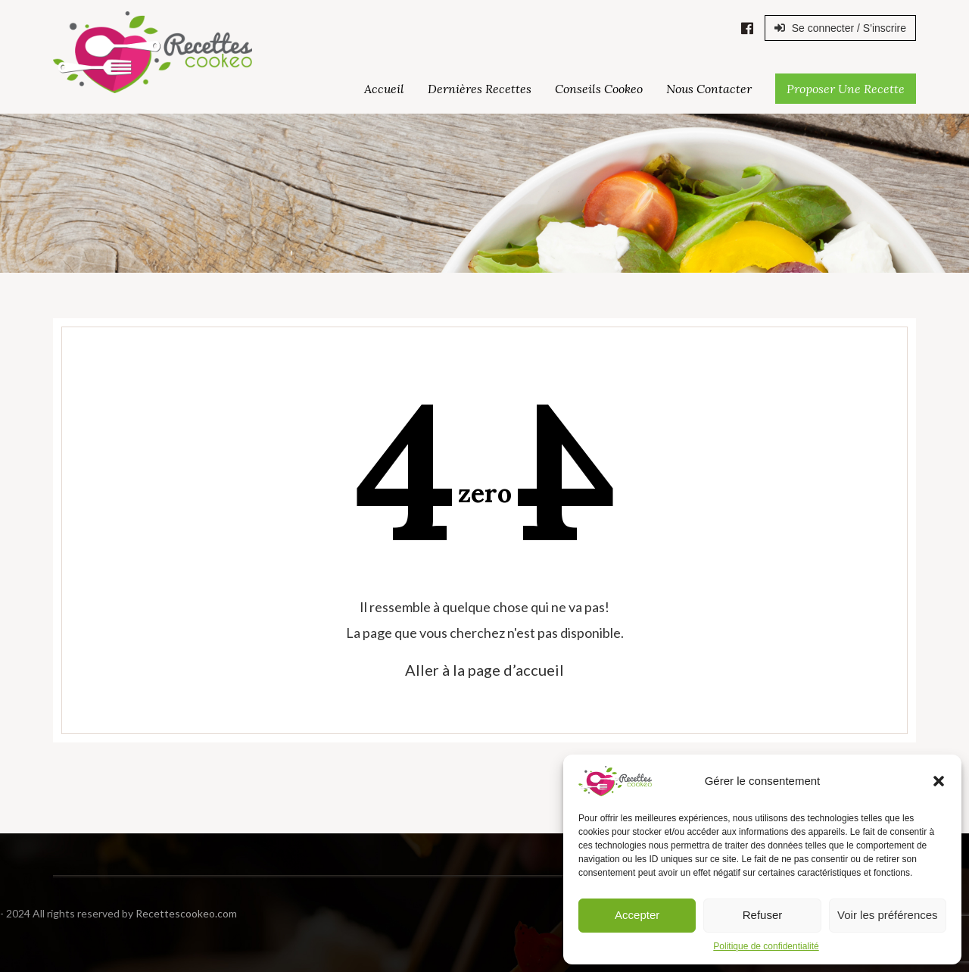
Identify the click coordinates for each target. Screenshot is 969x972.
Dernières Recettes (479, 88)
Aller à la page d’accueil (484, 670)
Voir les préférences (887, 914)
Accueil (384, 88)
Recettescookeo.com (125, 913)
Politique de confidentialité (765, 946)
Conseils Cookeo (599, 88)
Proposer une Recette (846, 88)
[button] (938, 781)
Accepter (637, 914)
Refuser (763, 914)
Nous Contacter (709, 88)
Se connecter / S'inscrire (840, 28)
